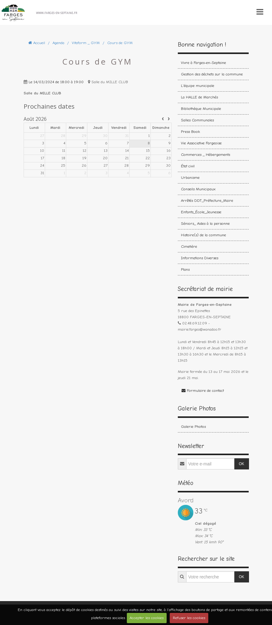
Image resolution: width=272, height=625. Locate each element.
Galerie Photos (193, 426)
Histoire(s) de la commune (203, 235)
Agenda (58, 42)
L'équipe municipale (197, 85)
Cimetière (189, 246)
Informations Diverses (199, 258)
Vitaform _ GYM (86, 42)
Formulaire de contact (203, 390)
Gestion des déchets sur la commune (212, 74)
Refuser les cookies (189, 617)
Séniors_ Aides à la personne (205, 223)
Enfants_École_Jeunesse (201, 212)
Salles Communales (197, 120)
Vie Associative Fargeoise (201, 143)
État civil (188, 166)
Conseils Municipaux (198, 189)
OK (241, 464)
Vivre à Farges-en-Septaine (203, 62)
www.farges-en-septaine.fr (56, 12)
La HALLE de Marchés (199, 97)
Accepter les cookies (147, 617)
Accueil (39, 42)
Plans (185, 269)
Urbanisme (190, 177)
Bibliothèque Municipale (201, 108)
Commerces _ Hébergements (205, 154)
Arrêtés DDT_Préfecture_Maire (207, 200)
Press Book (190, 131)
